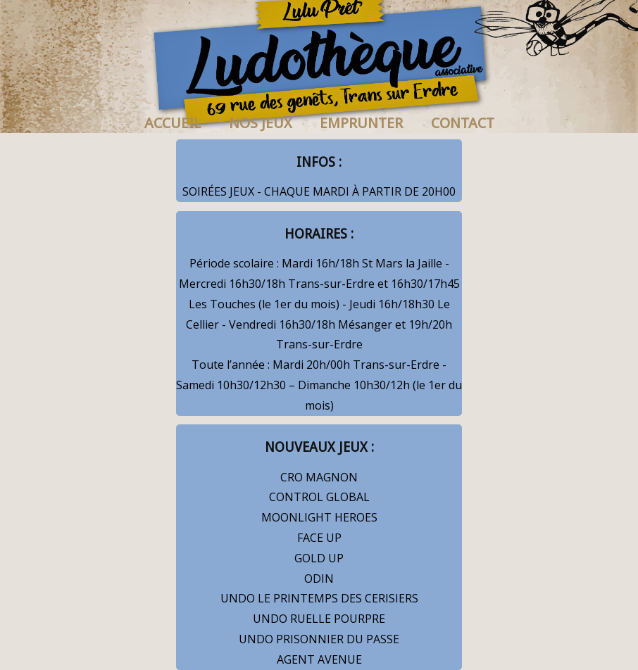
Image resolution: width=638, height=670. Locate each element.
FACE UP (319, 537)
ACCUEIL (172, 123)
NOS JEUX (260, 123)
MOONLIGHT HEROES (319, 517)
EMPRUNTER (361, 123)
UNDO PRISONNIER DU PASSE (319, 639)
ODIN (319, 578)
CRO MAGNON (319, 477)
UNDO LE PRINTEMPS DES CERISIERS (319, 598)
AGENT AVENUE (319, 659)
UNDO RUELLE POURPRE (319, 618)
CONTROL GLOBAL (319, 497)
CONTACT (462, 123)
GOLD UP (319, 558)
